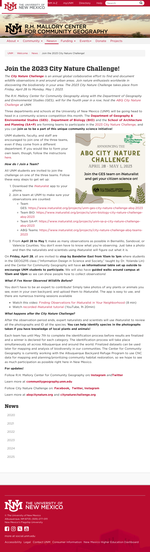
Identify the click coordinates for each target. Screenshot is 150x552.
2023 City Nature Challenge (115, 124)
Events (86, 41)
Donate (101, 41)
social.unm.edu (25, 536)
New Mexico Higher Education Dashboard (111, 542)
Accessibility (13, 542)
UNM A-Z (51, 3)
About (13, 41)
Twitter (117, 375)
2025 (11, 457)
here (8, 157)
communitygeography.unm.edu (49, 381)
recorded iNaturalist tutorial (43, 307)
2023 (11, 440)
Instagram (98, 375)
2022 (11, 431)
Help (99, 3)
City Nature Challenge (27, 76)
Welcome (22, 53)
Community (33, 41)
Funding (68, 41)
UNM (10, 53)
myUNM (68, 3)
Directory (85, 3)
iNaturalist (41, 186)
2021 (10, 423)
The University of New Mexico (25, 7)
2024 (11, 448)
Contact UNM (41, 542)
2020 (11, 415)
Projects (116, 41)
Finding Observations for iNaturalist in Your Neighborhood (82, 302)
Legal (27, 542)
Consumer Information (67, 542)
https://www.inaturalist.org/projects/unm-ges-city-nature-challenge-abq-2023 (85, 208)
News (52, 41)
